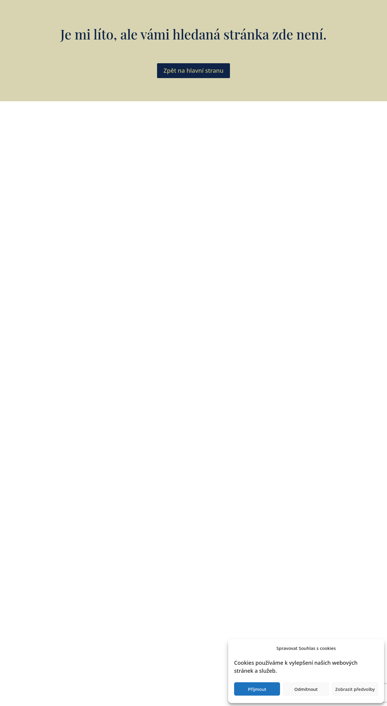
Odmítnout (306, 689)
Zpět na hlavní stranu (193, 71)
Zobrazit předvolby (355, 689)
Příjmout (257, 689)
